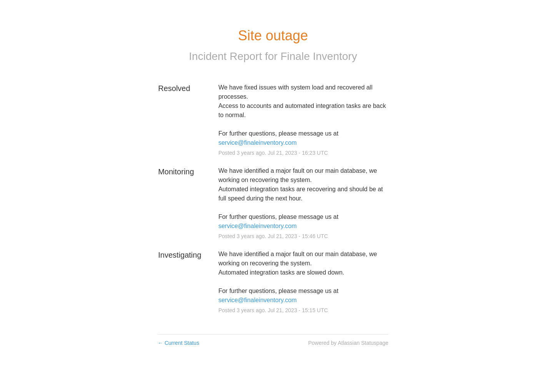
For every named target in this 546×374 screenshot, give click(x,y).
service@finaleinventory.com (257, 142)
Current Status (178, 343)
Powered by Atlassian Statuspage (348, 343)
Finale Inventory (318, 56)
